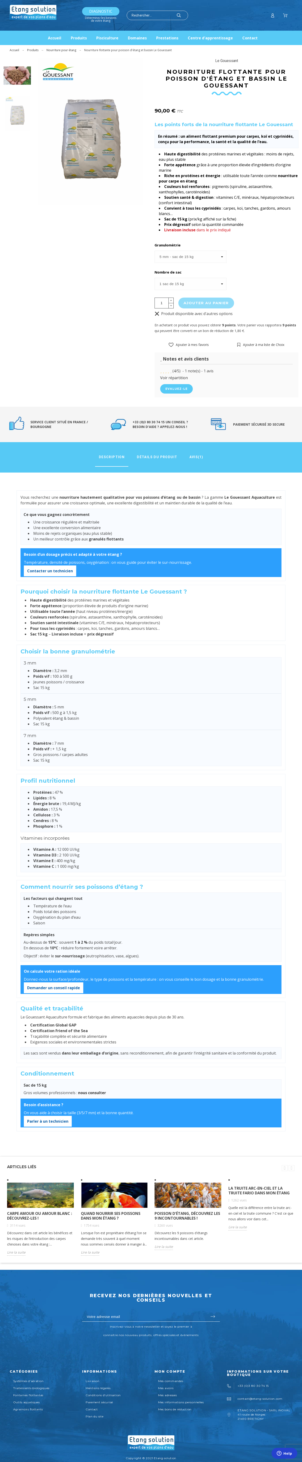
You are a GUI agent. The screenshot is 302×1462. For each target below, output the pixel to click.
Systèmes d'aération (28, 1381)
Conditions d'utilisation (103, 1395)
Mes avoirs (166, 1388)
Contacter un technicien (50, 570)
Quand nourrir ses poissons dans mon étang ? (110, 1216)
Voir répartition (174, 377)
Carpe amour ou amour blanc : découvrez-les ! (39, 1216)
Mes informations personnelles (181, 1402)
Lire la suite (16, 1252)
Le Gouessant (226, 61)
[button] (189, 345)
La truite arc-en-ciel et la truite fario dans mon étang (259, 1191)
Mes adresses (167, 1395)
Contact (92, 1409)
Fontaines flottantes (28, 1395)
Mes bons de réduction (175, 1409)
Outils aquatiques (26, 1402)
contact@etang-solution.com (260, 1398)
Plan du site (95, 1416)
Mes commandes (170, 1381)
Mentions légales (98, 1388)
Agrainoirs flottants (28, 1409)
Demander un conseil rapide (53, 987)
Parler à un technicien (47, 1121)
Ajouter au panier (206, 303)
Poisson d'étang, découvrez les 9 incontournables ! (187, 1216)
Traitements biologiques (31, 1388)
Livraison (92, 1381)
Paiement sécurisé (99, 1402)
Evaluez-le (176, 388)
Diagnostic (100, 11)
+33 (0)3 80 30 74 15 (253, 1385)
